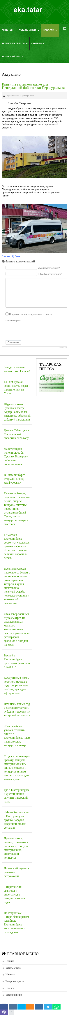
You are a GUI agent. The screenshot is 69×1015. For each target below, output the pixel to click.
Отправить (13, 342)
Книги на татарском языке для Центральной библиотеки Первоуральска (33, 86)
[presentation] (33, 331)
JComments (62, 348)
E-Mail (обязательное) (50, 274)
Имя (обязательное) (49, 267)
